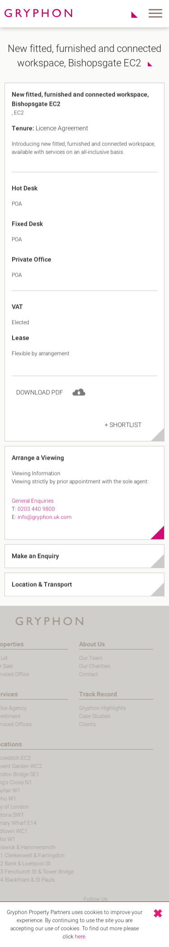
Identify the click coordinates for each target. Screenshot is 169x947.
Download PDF (39, 405)
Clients (64, 724)
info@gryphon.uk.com (45, 530)
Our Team (68, 658)
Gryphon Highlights (79, 708)
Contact (65, 674)
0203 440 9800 (36, 522)
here (80, 937)
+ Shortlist (123, 438)
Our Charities (71, 666)
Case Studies (71, 716)
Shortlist (129, 14)
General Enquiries (33, 514)
